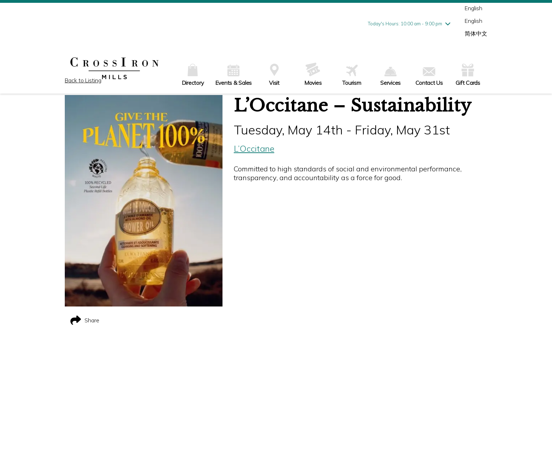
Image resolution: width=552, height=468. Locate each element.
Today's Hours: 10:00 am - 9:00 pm (405, 23)
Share (84, 320)
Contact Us (429, 76)
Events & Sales (233, 75)
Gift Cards (468, 74)
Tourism (351, 75)
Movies (313, 74)
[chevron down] (448, 23)
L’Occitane (254, 148)
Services (390, 76)
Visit (274, 75)
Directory (193, 75)
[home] (114, 69)
